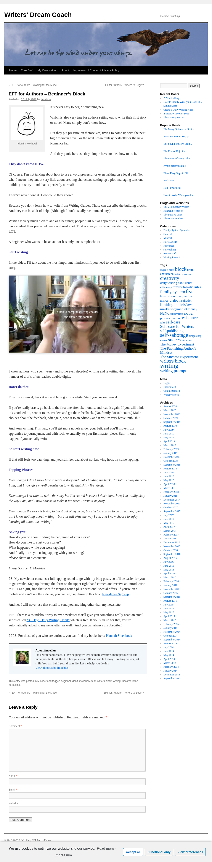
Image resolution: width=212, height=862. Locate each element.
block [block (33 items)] (180, 269)
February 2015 (171, 624)
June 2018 (169, 476)
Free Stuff (27, 70)
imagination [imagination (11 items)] (184, 296)
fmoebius (46, 99)
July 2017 (169, 515)
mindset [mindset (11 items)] (181, 309)
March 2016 (170, 577)
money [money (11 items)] (192, 309)
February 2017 (171, 534)
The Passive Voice (173, 214)
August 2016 (170, 557)
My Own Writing (48, 70)
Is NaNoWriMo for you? (176, 113)
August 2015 (170, 600)
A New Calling (171, 98)
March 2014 (170, 662)
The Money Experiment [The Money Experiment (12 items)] (177, 344)
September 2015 (172, 596)
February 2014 (171, 666)
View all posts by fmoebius (53, 667)
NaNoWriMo (170, 241)
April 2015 (169, 616)
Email (13, 789)
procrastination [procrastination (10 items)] (170, 318)
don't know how (81, 681)
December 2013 (172, 674)
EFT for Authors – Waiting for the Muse (33, 85)
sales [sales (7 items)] (162, 322)
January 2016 (170, 585)
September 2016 (172, 554)
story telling (170, 249)
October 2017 (171, 507)
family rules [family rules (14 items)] (192, 287)
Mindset (42, 681)
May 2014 (169, 655)
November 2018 (172, 456)
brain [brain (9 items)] (190, 269)
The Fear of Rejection (175, 151)
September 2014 (172, 639)
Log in (167, 383)
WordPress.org (171, 394)
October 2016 (171, 550)
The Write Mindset (173, 218)
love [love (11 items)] (189, 305)
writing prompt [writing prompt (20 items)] (173, 370)
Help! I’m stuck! (172, 187)
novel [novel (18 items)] (188, 313)
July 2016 (169, 561)
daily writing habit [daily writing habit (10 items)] (172, 283)
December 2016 (172, 542)
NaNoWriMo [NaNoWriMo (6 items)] (176, 313)
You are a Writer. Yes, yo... (177, 136)
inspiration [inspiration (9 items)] (185, 300)
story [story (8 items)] (198, 336)
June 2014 (169, 651)
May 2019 (169, 437)
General (168, 234)
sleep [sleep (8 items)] (192, 336)
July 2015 (169, 604)
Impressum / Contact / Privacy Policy (96, 70)
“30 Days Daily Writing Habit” (48, 620)
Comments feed (172, 390)
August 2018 (170, 468)
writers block (104, 681)
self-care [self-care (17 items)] (173, 322)
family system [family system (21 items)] (172, 291)
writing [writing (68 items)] (169, 365)
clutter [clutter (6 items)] (176, 274)
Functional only (159, 852)
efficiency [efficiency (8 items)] (166, 287)
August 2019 (170, 425)
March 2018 (170, 488)
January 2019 (170, 453)
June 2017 (169, 519)
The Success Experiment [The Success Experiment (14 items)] (179, 357)
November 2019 (172, 414)
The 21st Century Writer (176, 206)
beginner (66, 681)
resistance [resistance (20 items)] (189, 317)
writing (117, 681)
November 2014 (172, 631)
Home (13, 70)
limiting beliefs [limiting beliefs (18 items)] (173, 304)
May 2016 (169, 569)
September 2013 (172, 678)
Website (13, 803)
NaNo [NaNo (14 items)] (164, 313)
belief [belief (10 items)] (170, 269)
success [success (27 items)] (175, 339)
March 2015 (170, 620)
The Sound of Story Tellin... (178, 143)
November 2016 (172, 546)
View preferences (190, 852)
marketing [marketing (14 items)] (168, 309)
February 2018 (171, 491)
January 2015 (170, 627)
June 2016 (169, 565)
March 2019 (170, 445)
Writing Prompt (172, 257)
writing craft (170, 253)
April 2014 (169, 659)
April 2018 (169, 484)
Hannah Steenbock (119, 635)
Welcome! (169, 180)
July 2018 (169, 472)
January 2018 (170, 495)
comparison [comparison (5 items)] (186, 274)
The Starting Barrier (174, 117)
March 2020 (170, 410)
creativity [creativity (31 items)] (169, 278)
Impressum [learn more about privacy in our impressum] (63, 855)
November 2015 (172, 589)
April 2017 (169, 526)
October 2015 (171, 592)
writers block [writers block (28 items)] (173, 361)
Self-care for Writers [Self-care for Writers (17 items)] (177, 326)
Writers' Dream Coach (38, 14)
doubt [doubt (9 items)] (188, 283)
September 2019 (172, 421)
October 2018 (171, 460)
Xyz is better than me (175, 165)
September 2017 (172, 511)
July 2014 (169, 647)
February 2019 (171, 449)
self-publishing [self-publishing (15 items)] (171, 331)
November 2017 (172, 503)
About (65, 70)
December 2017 (172, 499)
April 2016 (169, 573)
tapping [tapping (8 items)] (187, 340)
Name (13, 775)
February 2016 (171, 581)
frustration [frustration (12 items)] (167, 296)
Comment (15, 726)
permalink (14, 684)
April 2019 (169, 441)
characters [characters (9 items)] (166, 274)
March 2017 (170, 530)
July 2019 (169, 429)
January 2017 (170, 538)
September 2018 (172, 464)
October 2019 (171, 418)
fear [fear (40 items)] (190, 291)
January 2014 (170, 670)
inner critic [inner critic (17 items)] (169, 300)
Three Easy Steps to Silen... (178, 173)
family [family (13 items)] (177, 287)
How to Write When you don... (180, 195)
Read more (105, 848)
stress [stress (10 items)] (163, 340)
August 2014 (170, 643)
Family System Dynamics (177, 230)
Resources (169, 245)
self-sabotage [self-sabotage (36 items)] (174, 335)
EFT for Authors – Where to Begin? (125, 85)
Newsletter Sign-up (115, 594)
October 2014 (171, 635)
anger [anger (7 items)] (163, 269)
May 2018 (169, 480)
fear (94, 681)
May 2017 (169, 522)
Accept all (133, 852)
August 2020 (170, 406)
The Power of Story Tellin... (178, 158)
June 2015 (169, 608)
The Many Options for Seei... (179, 129)
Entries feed (170, 386)
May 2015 (169, 612)
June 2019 (169, 433)
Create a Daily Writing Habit (179, 109)
